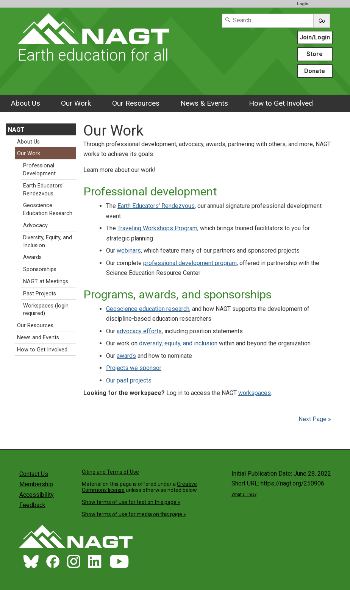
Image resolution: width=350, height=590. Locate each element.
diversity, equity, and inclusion (178, 343)
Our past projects (129, 380)
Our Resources (135, 103)
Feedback (32, 505)
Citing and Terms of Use (110, 472)
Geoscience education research (147, 308)
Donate (314, 71)
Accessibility (36, 494)
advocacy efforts (139, 331)
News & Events (204, 103)
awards (126, 355)
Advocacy (35, 225)
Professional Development (39, 169)
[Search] (268, 21)
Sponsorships (39, 269)
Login (302, 4)
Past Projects (39, 293)
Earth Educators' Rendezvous (156, 205)
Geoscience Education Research (47, 209)
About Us (25, 103)
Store (314, 54)
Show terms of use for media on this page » (134, 514)
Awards (32, 257)
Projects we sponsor (133, 367)
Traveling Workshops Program (157, 228)
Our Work (76, 103)
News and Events (38, 337)
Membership (36, 484)
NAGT (16, 129)
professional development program (190, 263)
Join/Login (315, 37)
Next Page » (314, 419)
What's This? (243, 494)
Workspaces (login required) (46, 310)
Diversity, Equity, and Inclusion (47, 241)
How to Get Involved (281, 103)
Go (322, 21)
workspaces (254, 392)
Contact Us (33, 474)
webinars (129, 250)
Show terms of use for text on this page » (131, 502)
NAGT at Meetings (45, 281)
